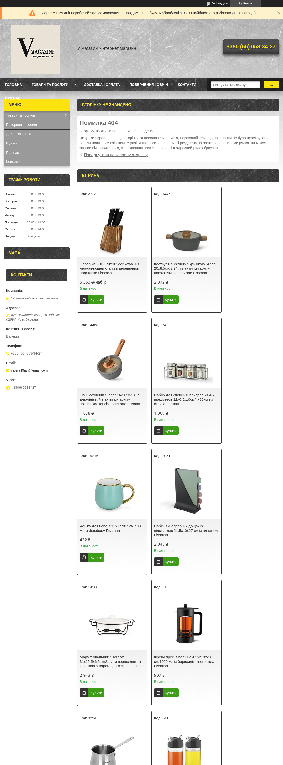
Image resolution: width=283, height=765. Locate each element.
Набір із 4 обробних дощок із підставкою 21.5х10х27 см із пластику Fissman (241, 403)
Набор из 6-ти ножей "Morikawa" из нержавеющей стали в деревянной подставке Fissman (109, 268)
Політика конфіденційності (181, 760)
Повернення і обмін (149, 85)
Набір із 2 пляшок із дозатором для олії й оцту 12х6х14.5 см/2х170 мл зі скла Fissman (106, 670)
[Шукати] (271, 84)
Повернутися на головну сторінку (116, 155)
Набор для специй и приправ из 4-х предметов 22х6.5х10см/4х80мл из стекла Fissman (109, 403)
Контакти (187, 85)
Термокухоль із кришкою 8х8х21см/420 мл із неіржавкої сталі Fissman (243, 670)
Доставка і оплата (102, 85)
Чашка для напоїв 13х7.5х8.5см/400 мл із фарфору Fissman (176, 403)
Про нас (13, 98)
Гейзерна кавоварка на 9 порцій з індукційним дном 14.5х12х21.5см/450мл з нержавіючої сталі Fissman (177, 672)
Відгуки (12, 143)
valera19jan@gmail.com (29, 370)
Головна (13, 85)
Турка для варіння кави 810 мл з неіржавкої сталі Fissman (244, 532)
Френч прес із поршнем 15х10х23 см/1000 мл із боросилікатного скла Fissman (177, 534)
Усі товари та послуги (176, 728)
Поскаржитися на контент (143, 760)
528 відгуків (220, 3)
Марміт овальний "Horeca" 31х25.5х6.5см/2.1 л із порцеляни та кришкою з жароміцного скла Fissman (108, 537)
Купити (96, 300)
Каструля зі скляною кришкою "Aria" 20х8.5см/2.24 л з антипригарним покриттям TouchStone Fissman (174, 270)
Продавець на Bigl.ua (141, 756)
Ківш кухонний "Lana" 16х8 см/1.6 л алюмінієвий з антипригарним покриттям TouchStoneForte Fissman (245, 270)
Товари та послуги (50, 85)
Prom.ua (164, 751)
